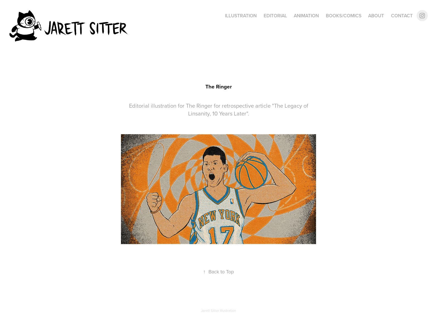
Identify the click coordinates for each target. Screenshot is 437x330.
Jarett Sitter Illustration (218, 310)
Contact (402, 15)
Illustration (241, 15)
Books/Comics (343, 15)
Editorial (275, 15)
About (376, 15)
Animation (306, 15)
